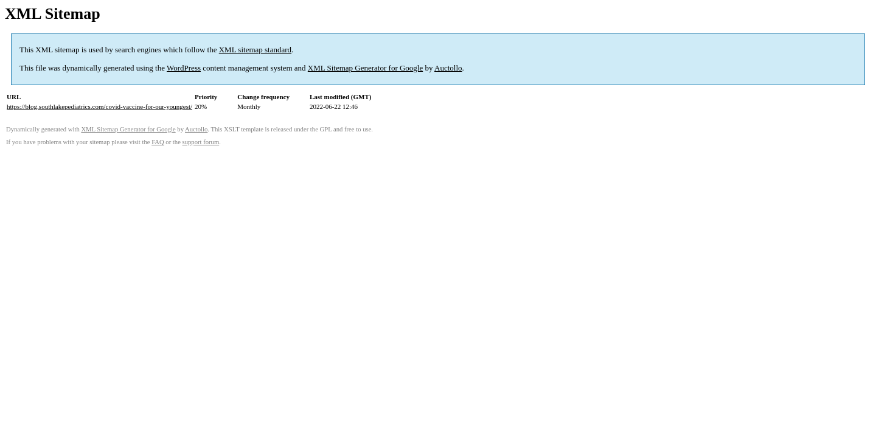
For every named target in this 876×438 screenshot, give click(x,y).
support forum (201, 142)
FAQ (157, 142)
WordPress (184, 67)
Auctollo (448, 67)
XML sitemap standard (255, 49)
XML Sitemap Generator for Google (365, 67)
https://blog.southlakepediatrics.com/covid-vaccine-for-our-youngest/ (99, 106)
